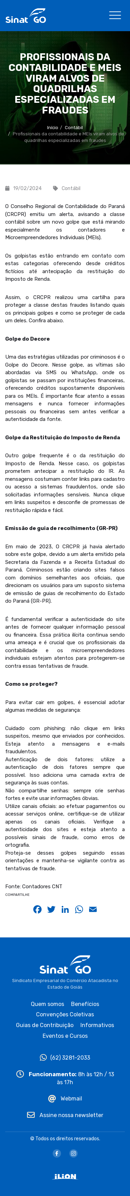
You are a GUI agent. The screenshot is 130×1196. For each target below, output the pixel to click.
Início (52, 127)
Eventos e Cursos (65, 1036)
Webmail (65, 1098)
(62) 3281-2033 (65, 1057)
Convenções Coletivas (65, 1014)
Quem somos (47, 1004)
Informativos (97, 1025)
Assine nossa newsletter (65, 1115)
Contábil (74, 127)
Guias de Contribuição (44, 1025)
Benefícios (85, 1004)
